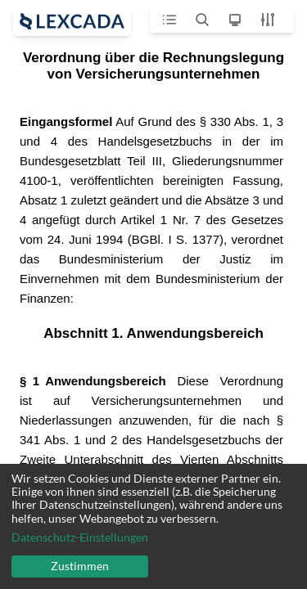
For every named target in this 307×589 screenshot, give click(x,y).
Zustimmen (80, 566)
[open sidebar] (72, 21)
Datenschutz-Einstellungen (79, 537)
